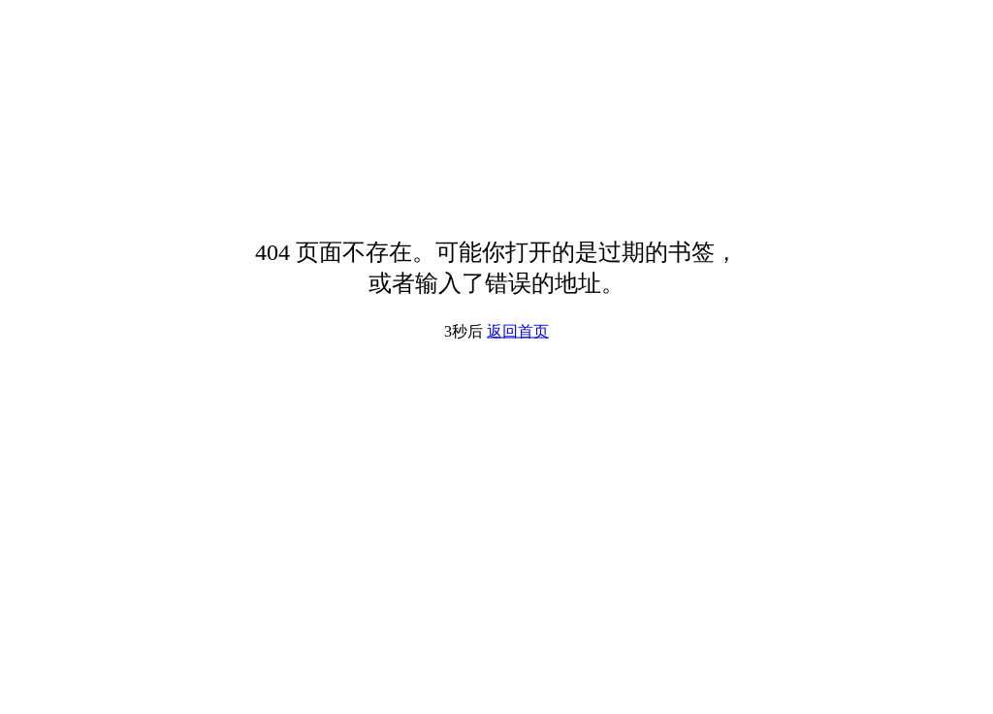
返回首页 (518, 331)
